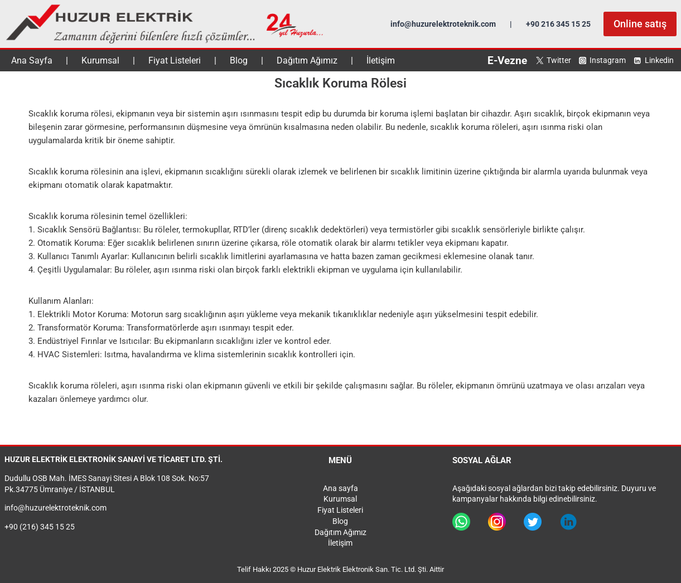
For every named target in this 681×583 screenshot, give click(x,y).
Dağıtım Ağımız (307, 60)
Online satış (640, 24)
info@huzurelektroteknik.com (443, 24)
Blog (239, 60)
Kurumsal (100, 60)
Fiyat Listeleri (174, 60)
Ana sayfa (340, 488)
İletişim (380, 60)
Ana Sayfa (31, 60)
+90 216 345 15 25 (558, 24)
